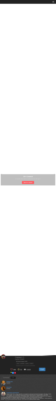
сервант (31, 363)
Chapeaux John (9, 381)
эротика (27, 363)
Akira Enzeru (9, 387)
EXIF (13, 377)
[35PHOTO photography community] (7, 2)
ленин (18, 363)
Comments (6, 377)
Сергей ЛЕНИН (19, 359)
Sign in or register (28, 182)
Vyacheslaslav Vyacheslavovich (12, 392)
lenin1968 (22, 363)
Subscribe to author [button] (42, 369)
